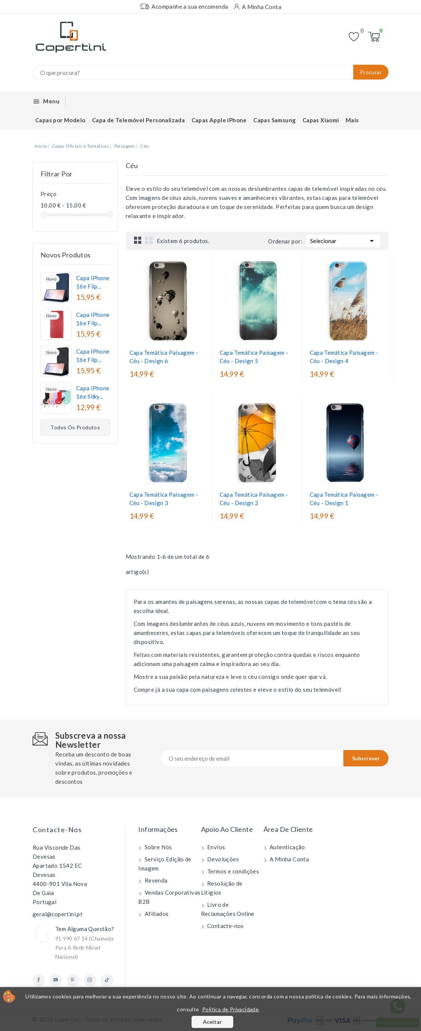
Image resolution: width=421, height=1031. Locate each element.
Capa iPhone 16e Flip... (92, 282)
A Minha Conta (288, 859)
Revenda (155, 880)
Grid (138, 240)
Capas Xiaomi (320, 120)
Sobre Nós (157, 847)
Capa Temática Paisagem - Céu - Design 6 (163, 356)
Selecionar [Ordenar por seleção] (343, 240)
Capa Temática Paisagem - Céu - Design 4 (344, 356)
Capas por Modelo (60, 120)
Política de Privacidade (230, 1009)
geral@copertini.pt (58, 914)
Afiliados (155, 913)
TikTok (107, 980)
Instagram (90, 980)
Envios (215, 847)
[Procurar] (210, 72)
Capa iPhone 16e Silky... (92, 392)
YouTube (56, 980)
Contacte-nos (57, 829)
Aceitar (212, 1022)
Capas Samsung (274, 120)
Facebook (39, 980)
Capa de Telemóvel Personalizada (138, 120)
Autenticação (286, 847)
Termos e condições (232, 871)
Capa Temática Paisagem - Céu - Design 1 (344, 498)
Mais (352, 120)
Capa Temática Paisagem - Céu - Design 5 (254, 356)
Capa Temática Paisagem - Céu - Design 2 (254, 498)
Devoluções (222, 859)
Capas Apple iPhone (219, 120)
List (149, 240)
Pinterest (73, 980)
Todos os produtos (75, 427)
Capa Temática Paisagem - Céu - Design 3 (163, 498)
